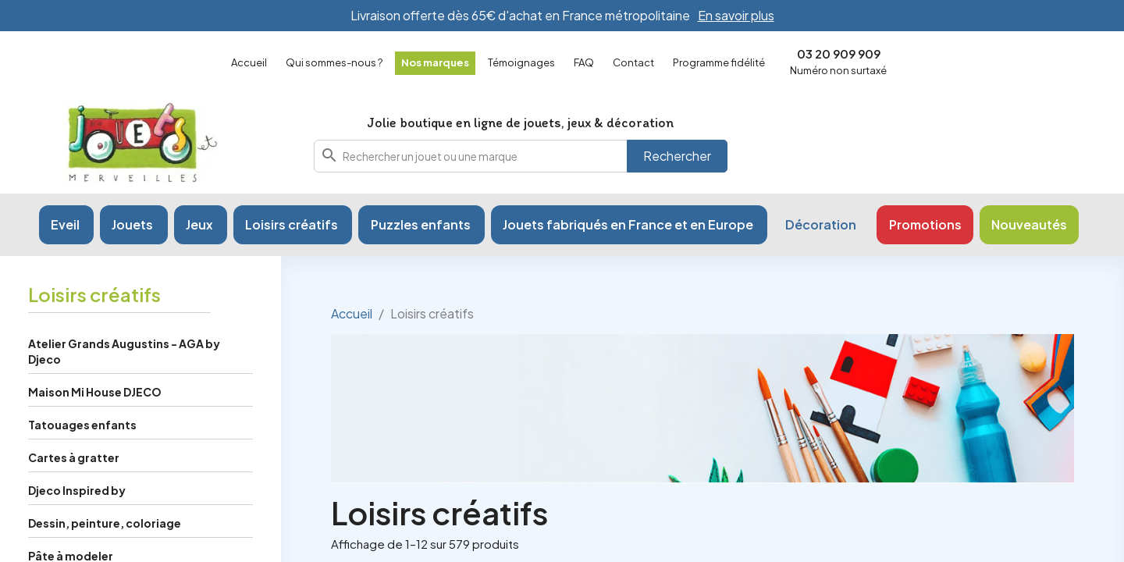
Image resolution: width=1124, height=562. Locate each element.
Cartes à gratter (73, 457)
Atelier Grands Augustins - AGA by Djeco (124, 351)
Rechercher (677, 156)
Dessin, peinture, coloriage (104, 523)
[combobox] (520, 156)
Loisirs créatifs (94, 294)
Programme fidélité (719, 62)
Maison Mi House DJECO (95, 392)
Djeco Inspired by (77, 490)
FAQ (584, 62)
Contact (633, 62)
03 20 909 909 (838, 53)
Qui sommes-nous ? (334, 62)
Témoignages (521, 62)
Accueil (249, 62)
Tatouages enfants (82, 425)
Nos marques (435, 62)
